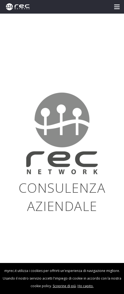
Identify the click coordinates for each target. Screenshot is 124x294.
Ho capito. (86, 286)
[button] (117, 7)
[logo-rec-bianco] (17, 7)
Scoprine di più (64, 286)
